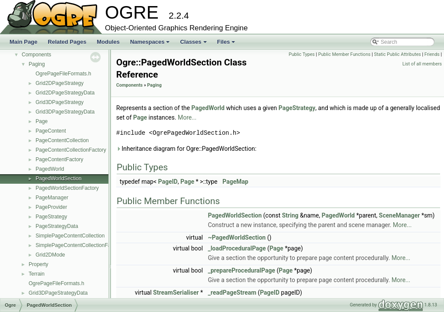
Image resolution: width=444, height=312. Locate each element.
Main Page (23, 42)
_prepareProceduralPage (241, 270)
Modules (108, 42)
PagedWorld (50, 169)
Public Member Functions (344, 54)
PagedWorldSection (59, 179)
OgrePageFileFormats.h (63, 74)
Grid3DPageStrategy (60, 102)
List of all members (422, 64)
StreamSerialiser (176, 292)
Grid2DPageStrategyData (65, 93)
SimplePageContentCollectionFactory (79, 245)
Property (38, 264)
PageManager (52, 198)
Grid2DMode (50, 255)
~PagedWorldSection (236, 237)
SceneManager (399, 215)
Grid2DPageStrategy (60, 83)
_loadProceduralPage (237, 248)
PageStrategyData (57, 226)
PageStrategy (51, 217)
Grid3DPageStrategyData (65, 112)
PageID (168, 181)
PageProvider (51, 207)
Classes (194, 44)
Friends (432, 54)
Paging (37, 64)
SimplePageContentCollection (70, 236)
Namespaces (150, 44)
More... (187, 117)
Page (42, 121)
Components (36, 55)
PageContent (51, 131)
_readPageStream (232, 292)
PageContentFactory (59, 159)
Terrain (37, 274)
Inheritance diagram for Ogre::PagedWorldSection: (186, 148)
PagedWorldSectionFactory (67, 188)
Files (227, 44)
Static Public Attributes (397, 54)
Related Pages (67, 42)
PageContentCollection (62, 140)
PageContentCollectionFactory (71, 150)
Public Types (302, 54)
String (290, 215)
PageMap (235, 181)
